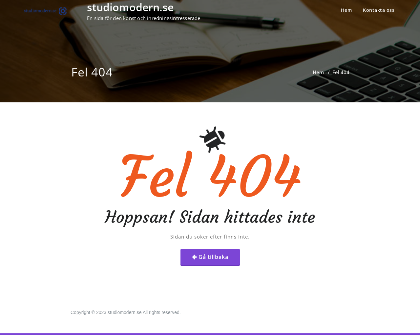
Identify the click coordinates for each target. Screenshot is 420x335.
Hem (346, 10)
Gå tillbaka (213, 257)
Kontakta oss (378, 10)
